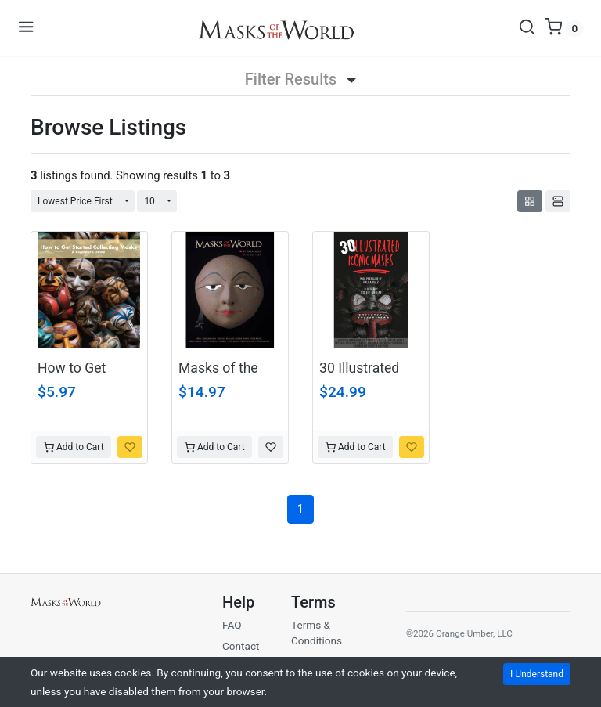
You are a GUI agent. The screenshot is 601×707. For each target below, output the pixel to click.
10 (149, 201)
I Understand (536, 674)
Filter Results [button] (300, 79)
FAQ (232, 625)
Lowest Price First (75, 201)
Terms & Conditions (316, 633)
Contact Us (241, 654)
